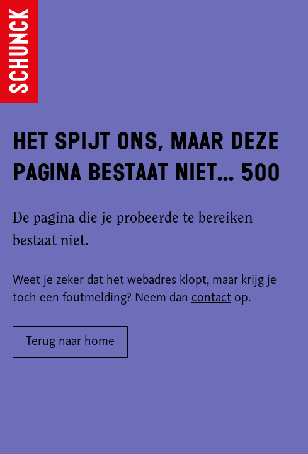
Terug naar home (70, 341)
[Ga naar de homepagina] (19, 51)
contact (211, 298)
